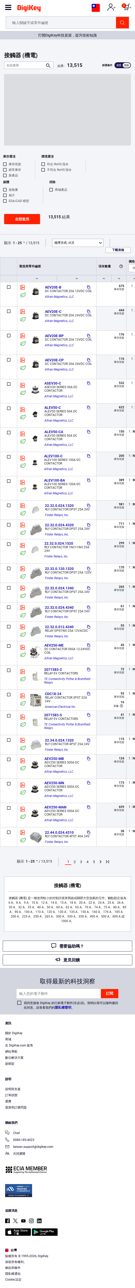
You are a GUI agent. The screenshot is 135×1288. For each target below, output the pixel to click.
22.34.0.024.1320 (59, 740)
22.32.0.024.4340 (59, 607)
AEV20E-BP (54, 336)
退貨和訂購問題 (16, 1107)
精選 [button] (64, 243)
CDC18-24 (53, 694)
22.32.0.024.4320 (59, 525)
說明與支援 (13, 1089)
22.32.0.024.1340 (59, 588)
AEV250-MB (54, 759)
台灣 (11, 1250)
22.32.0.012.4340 (59, 627)
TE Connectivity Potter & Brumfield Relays (67, 680)
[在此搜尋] (24, 65)
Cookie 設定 (13, 1279)
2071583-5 (53, 715)
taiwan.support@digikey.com (29, 1147)
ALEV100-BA (54, 480)
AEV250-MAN (55, 807)
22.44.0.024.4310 (59, 832)
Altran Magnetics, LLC (59, 297)
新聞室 (9, 1064)
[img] (29, 9)
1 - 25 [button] (17, 243)
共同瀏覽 (15, 1154)
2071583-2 (53, 669)
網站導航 (11, 1051)
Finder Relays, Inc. (57, 515)
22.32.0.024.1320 (59, 506)
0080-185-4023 (19, 1140)
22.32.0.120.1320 (59, 569)
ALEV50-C (52, 408)
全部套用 (22, 219)
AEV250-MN (54, 783)
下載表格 (118, 250)
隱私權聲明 (63, 1007)
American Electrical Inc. (60, 707)
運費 (8, 1101)
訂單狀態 (11, 1095)
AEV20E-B (53, 287)
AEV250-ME (54, 645)
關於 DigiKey (14, 1033)
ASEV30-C (52, 383)
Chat (12, 1133)
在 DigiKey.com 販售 (19, 1045)
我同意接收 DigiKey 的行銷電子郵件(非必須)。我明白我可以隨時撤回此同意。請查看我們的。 (71, 1005)
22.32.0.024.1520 (58, 543)
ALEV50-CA (53, 432)
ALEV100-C (53, 456)
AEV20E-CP (54, 360)
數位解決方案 (14, 1057)
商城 (8, 1039)
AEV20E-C (53, 311)
